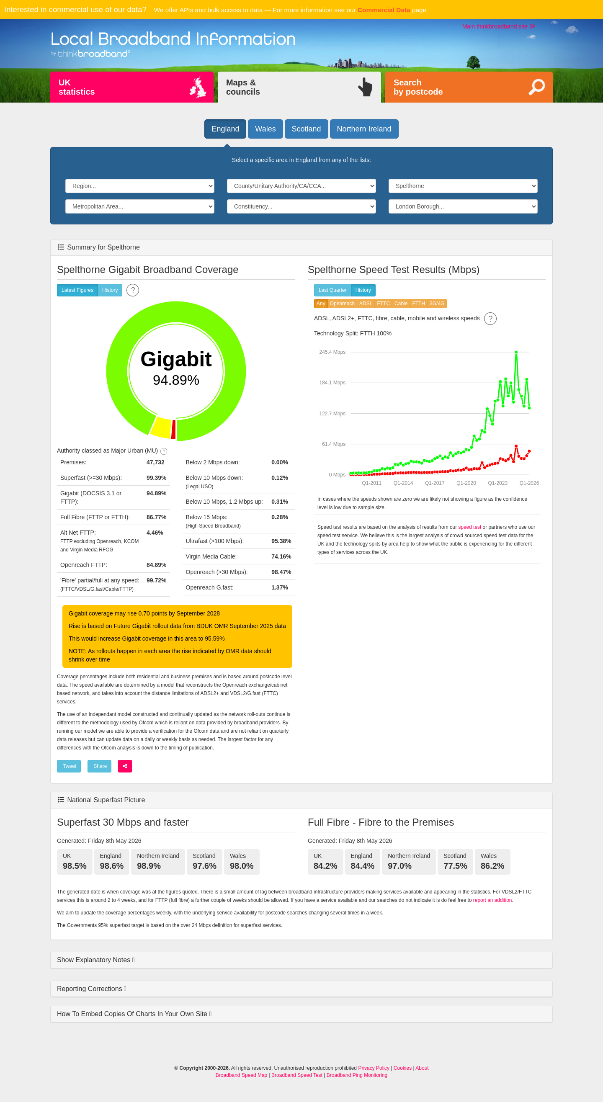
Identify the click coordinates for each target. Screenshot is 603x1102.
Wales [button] (265, 129)
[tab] (301, 960)
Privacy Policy (373, 1068)
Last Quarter (333, 290)
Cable (400, 304)
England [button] (225, 129)
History (110, 290)
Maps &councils (243, 87)
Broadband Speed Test (296, 1075)
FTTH (418, 304)
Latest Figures (77, 290)
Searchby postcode (418, 87)
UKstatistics (77, 87)
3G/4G (437, 304)
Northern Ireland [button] (364, 129)
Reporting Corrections (90, 988)
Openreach (342, 304)
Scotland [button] (306, 129)
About (421, 1068)
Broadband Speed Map (241, 1075)
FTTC (383, 304)
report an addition (492, 900)
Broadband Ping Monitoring (357, 1075)
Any (321, 304)
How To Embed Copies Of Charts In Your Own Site (133, 1013)
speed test (469, 527)
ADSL (365, 304)
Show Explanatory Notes (94, 959)
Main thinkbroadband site (498, 26)
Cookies (403, 1068)
